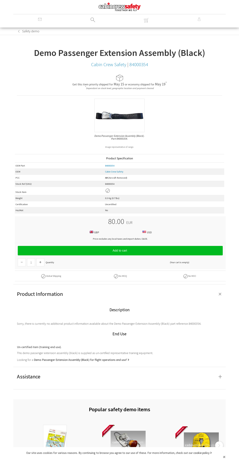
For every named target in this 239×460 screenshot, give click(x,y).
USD (147, 232)
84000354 (109, 165)
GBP (94, 232)
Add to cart (120, 250)
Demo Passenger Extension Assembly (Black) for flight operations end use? (80, 360)
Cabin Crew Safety (114, 171)
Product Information (119, 294)
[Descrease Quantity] (22, 262)
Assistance (119, 376)
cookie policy (201, 453)
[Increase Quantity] (40, 262)
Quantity (50, 262)
